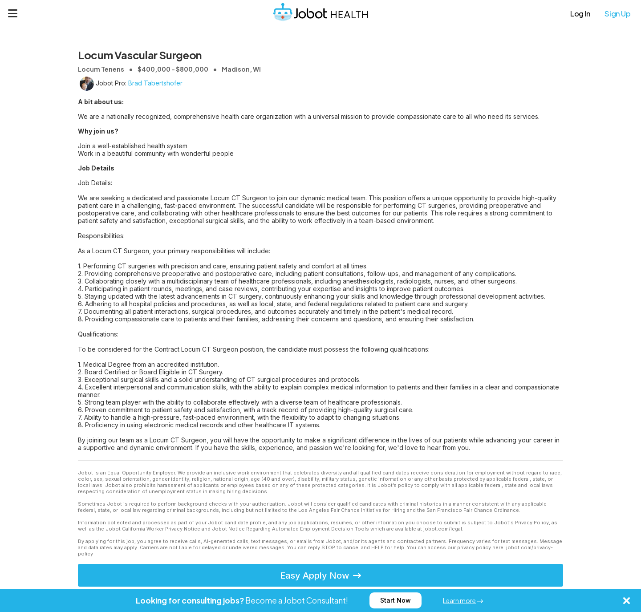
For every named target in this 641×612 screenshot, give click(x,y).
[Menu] (12, 13)
